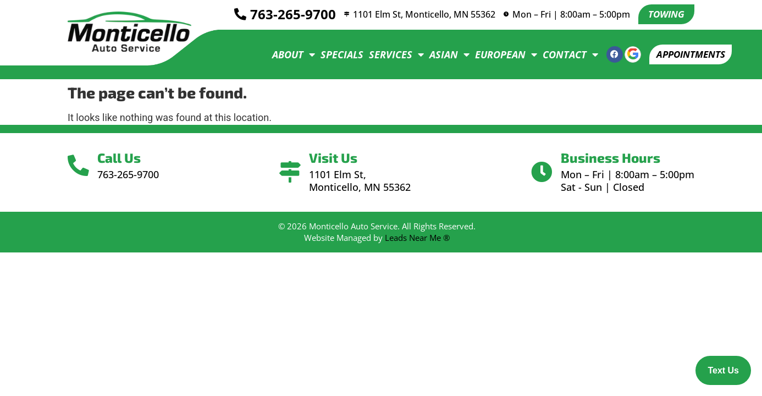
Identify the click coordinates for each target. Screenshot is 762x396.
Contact (563, 54)
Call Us (122, 158)
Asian (442, 54)
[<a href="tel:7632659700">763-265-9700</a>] (235, 15)
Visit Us (335, 158)
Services (389, 54)
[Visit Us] (290, 172)
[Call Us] (80, 165)
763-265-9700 (287, 15)
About (286, 54)
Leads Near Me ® (417, 237)
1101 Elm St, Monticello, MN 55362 (422, 14)
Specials (334, 54)
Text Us (723, 370)
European (499, 54)
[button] (687, 54)
